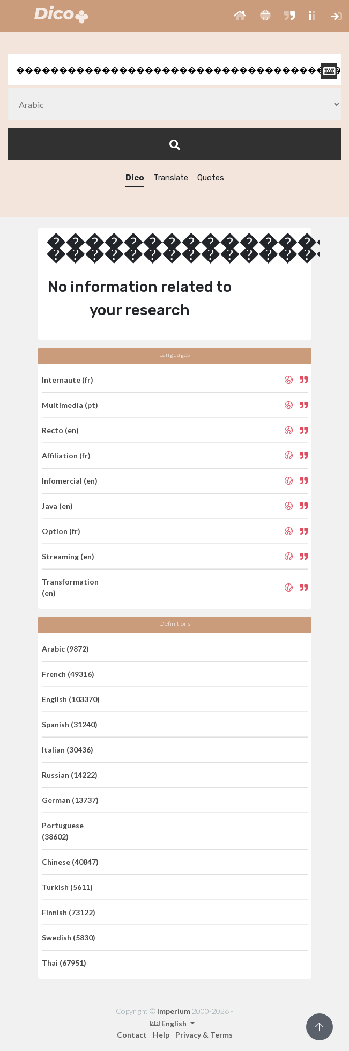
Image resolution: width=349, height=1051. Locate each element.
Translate (170, 178)
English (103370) (71, 699)
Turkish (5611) (67, 887)
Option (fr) (61, 531)
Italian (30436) (67, 749)
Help (161, 1034)
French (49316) (68, 673)
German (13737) (70, 800)
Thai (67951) (64, 962)
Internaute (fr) (67, 379)
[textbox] (174, 69)
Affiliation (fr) (66, 455)
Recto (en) (60, 430)
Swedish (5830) (68, 937)
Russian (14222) (70, 774)
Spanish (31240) (70, 724)
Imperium (173, 1011)
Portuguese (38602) (63, 831)
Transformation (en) (70, 587)
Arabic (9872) (65, 648)
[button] (240, 16)
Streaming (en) (68, 556)
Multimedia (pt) (70, 405)
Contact (132, 1034)
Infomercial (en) (70, 480)
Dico (134, 178)
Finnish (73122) (68, 912)
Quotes (210, 178)
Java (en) (57, 505)
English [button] (169, 1023)
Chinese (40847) (70, 861)
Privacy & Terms (204, 1034)
